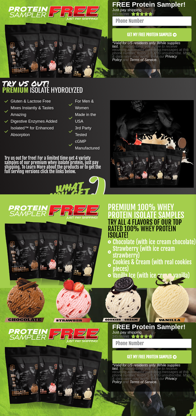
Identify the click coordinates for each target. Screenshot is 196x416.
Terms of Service (143, 60)
